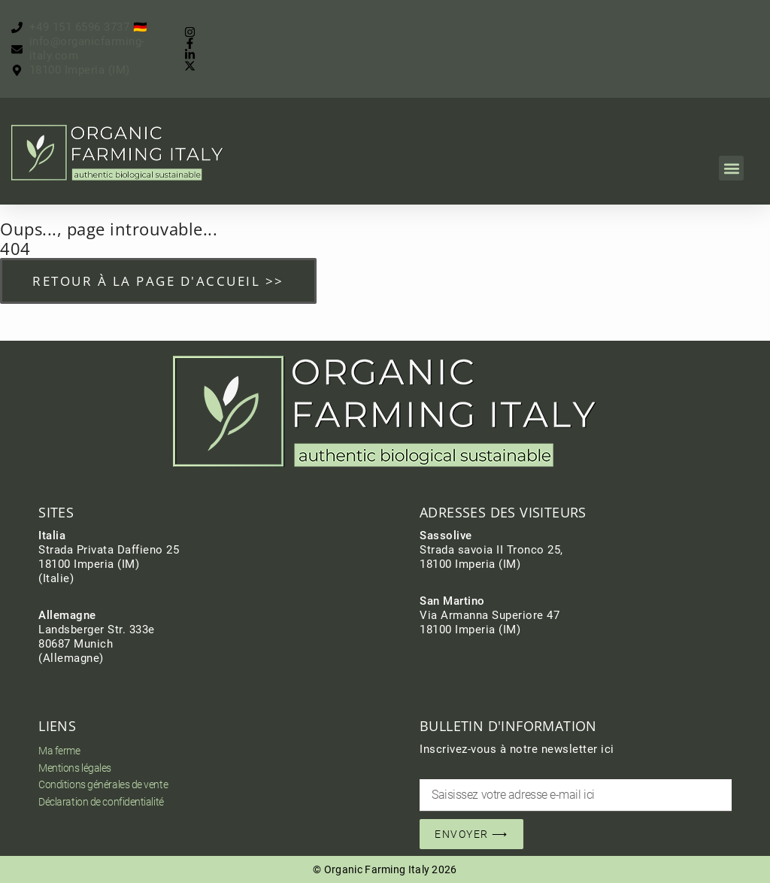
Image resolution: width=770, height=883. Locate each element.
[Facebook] (193, 43)
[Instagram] (193, 32)
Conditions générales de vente (103, 784)
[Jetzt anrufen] (79, 27)
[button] (731, 168)
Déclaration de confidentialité (101, 802)
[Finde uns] (70, 70)
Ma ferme (59, 751)
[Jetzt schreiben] (90, 49)
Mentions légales (74, 768)
